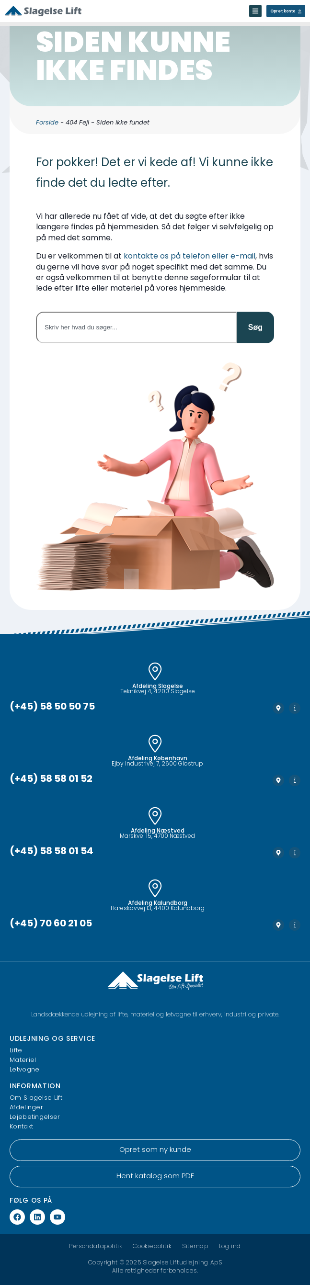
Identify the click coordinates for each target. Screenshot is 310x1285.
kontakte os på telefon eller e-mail (189, 256)
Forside (47, 123)
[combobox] (136, 327)
